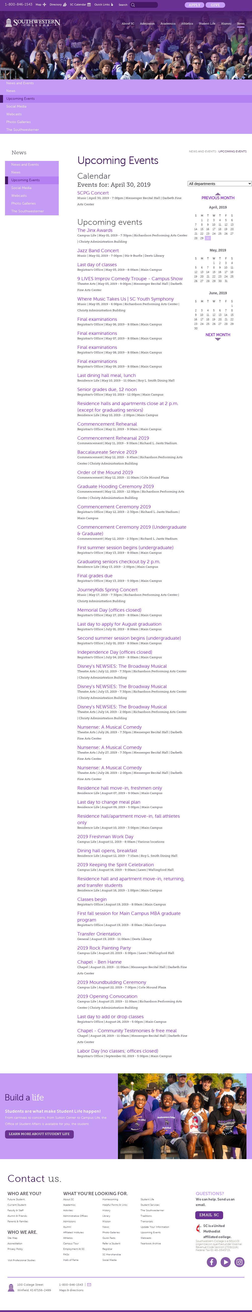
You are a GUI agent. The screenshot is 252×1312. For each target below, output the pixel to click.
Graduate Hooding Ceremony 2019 (115, 486)
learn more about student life (39, 1134)
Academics (168, 23)
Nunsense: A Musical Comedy (109, 727)
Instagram (239, 1262)
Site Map (12, 1238)
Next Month (218, 335)
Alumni (226, 23)
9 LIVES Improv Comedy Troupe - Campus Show (130, 278)
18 (219, 229)
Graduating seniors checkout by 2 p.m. (118, 561)
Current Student (17, 1204)
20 (232, 229)
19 (225, 229)
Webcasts (14, 114)
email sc (209, 1215)
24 (214, 233)
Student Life (207, 23)
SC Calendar (78, 4)
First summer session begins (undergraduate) (125, 547)
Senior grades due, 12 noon (107, 389)
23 (207, 233)
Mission (106, 1221)
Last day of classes (97, 264)
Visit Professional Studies (21, 1260)
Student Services (150, 1204)
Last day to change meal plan (108, 802)
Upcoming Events (20, 99)
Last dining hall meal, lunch (106, 375)
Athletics (187, 23)
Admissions (69, 1221)
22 (201, 233)
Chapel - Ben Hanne (99, 962)
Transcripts (147, 1221)
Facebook (212, 1262)
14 (195, 229)
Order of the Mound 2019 (105, 472)
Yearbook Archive (151, 1243)
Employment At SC (74, 1249)
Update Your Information (155, 1227)
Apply (194, 5)
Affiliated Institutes (73, 1232)
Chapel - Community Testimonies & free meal (127, 1030)
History (106, 1210)
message (89, 1284)
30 (208, 238)
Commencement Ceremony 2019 (114, 506)
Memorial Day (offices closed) (109, 610)
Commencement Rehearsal (107, 424)
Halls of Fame (71, 1260)
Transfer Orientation (99, 933)
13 (232, 224)
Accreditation (15, 1243)
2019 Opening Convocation (107, 996)
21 (196, 233)
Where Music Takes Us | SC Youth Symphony (125, 299)
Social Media (16, 106)
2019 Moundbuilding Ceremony (111, 982)
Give (215, 5)
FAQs (66, 1254)
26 (226, 233)
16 (207, 229)
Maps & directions (71, 1290)
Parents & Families (18, 1221)
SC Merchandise (111, 1254)
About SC (128, 23)
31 (226, 281)
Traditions (146, 1215)
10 (213, 224)
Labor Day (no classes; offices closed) (117, 1051)
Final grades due (95, 575)
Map (38, 4)
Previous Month (218, 198)
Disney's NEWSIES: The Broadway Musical (122, 666)
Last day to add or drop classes (110, 1016)
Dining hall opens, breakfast (107, 850)
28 (196, 238)
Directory (56, 4)
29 (202, 238)
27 (231, 233)
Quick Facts (108, 1238)
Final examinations (97, 319)
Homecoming (110, 1199)
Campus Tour (71, 1243)
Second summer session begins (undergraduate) (129, 638)
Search (123, 4)
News (240, 23)
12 (226, 224)
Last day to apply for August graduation (119, 624)
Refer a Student (111, 1243)
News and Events (20, 83)
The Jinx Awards (94, 230)
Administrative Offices (75, 1215)
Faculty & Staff (15, 1210)
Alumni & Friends (17, 1215)
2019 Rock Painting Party (104, 948)
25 (219, 233)
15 (202, 229)
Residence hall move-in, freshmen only (119, 788)
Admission (147, 23)
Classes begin (92, 899)
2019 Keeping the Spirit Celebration (115, 864)
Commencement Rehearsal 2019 (113, 438)
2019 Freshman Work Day (105, 836)
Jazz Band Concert (98, 250)
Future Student (16, 1199)
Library (106, 1215)
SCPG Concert (93, 193)
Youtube (226, 1262)
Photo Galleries (18, 122)
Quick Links (102, 4)
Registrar (107, 1249)
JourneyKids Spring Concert (107, 589)
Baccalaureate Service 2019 (107, 452)
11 (220, 224)
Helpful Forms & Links (114, 1204)
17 (214, 229)
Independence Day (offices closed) (114, 652)
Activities (68, 1210)
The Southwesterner (22, 130)
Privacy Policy (15, 1249)
